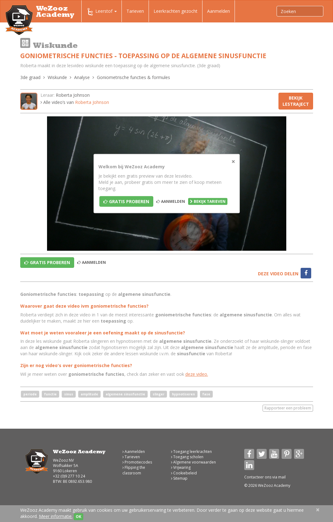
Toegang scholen (187, 456)
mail (282, 477)
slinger (158, 394)
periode (30, 394)
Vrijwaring (181, 467)
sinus (68, 394)
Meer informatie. (56, 516)
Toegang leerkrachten (191, 451)
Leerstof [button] (101, 12)
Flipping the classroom (133, 470)
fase (206, 394)
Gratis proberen (126, 201)
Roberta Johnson (73, 95)
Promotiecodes (137, 462)
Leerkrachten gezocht (175, 11)
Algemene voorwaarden (193, 462)
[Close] (233, 161)
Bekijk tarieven (208, 201)
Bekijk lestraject (296, 101)
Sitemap (179, 478)
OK (78, 516)
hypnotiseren (183, 394)
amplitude (89, 394)
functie (50, 394)
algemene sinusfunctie (125, 394)
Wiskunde (57, 77)
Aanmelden (218, 11)
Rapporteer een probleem (287, 408)
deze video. (196, 374)
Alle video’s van (74, 102)
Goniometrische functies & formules (133, 77)
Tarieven (135, 11)
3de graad (30, 77)
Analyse (82, 77)
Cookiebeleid (184, 473)
